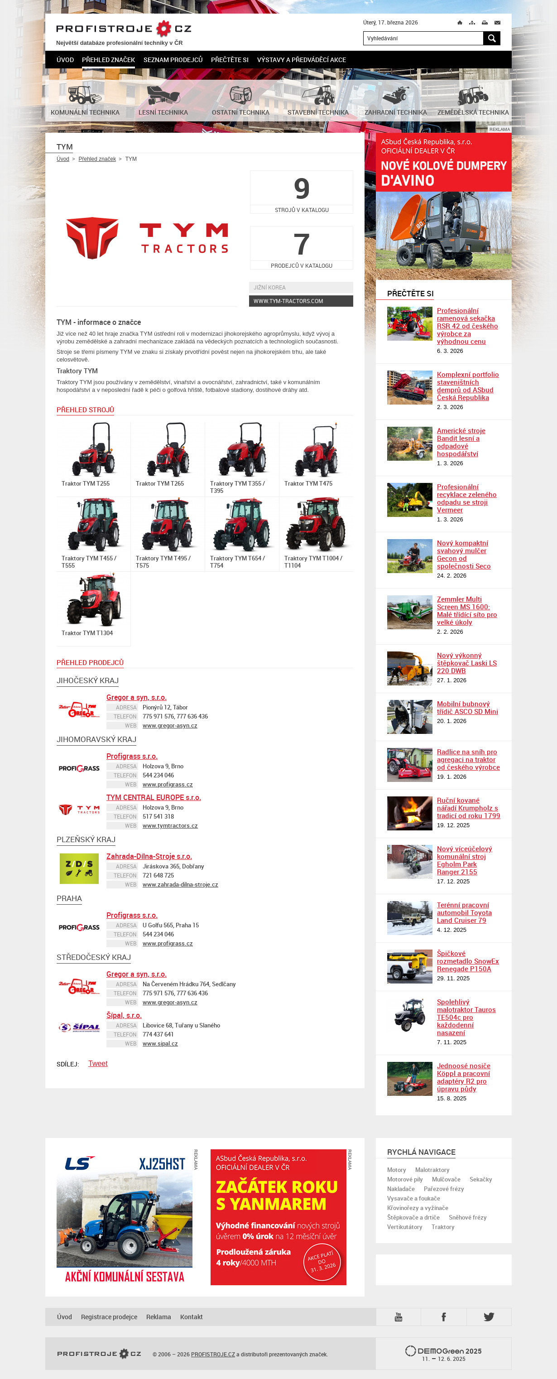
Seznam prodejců (173, 59)
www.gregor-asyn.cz (170, 725)
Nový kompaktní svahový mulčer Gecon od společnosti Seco (464, 554)
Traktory (443, 1227)
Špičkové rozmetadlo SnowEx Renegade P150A (468, 961)
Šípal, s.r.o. (124, 1015)
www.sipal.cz (160, 1043)
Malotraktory (432, 1170)
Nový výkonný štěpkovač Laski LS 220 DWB (467, 663)
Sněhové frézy (468, 1217)
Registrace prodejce (109, 1316)
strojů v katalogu (301, 191)
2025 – (443, 1354)
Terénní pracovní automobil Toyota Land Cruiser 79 (464, 912)
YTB (400, 1317)
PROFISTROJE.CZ (123, 29)
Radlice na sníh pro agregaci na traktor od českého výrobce (468, 759)
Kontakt (191, 1316)
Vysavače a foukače (413, 1198)
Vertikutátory (405, 1227)
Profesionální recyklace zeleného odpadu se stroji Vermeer (467, 498)
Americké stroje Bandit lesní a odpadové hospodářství (461, 442)
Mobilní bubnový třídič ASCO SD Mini (467, 707)
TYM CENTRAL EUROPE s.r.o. (153, 797)
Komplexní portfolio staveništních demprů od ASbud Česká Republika (468, 386)
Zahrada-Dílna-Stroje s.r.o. (149, 856)
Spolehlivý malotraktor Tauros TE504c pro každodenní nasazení (466, 1017)
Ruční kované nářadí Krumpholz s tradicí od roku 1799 (468, 808)
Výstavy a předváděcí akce (301, 59)
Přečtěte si (230, 59)
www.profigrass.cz (168, 784)
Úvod (65, 59)
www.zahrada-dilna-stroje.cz (180, 884)
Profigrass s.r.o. (132, 756)
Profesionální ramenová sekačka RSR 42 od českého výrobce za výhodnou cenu (467, 326)
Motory (396, 1170)
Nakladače (401, 1189)
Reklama (158, 1316)
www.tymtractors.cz (170, 825)
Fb (445, 1316)
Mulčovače (446, 1179)
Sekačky (481, 1179)
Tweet (98, 1063)
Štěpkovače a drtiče (413, 1217)
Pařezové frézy (444, 1189)
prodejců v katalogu (301, 247)
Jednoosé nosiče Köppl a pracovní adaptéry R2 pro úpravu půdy (463, 1077)
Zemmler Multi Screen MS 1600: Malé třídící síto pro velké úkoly (467, 610)
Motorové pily (405, 1179)
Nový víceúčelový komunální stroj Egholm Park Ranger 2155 (464, 860)
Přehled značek (108, 59)
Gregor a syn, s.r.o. (136, 697)
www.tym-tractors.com (288, 300)
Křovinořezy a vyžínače (417, 1208)
